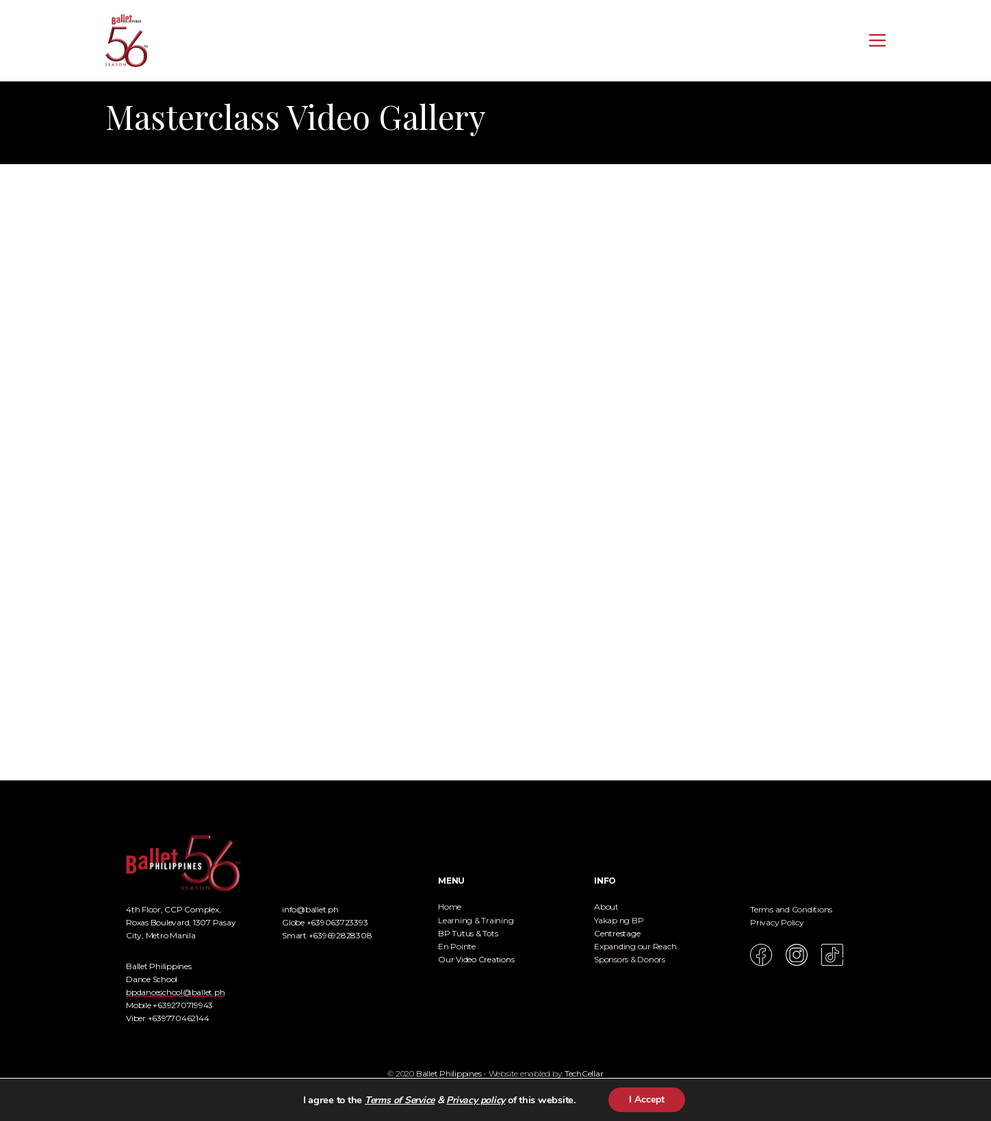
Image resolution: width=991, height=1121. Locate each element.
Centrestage (617, 933)
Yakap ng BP (618, 920)
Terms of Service (400, 1100)
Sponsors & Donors (629, 959)
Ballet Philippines (449, 1073)
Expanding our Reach (635, 946)
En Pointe (457, 946)
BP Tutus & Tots (468, 933)
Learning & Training (475, 920)
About (606, 906)
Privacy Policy (777, 922)
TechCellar (584, 1073)
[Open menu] (877, 40)
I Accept (647, 1099)
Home (449, 906)
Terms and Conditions (791, 909)
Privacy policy (475, 1100)
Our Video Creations (476, 959)
